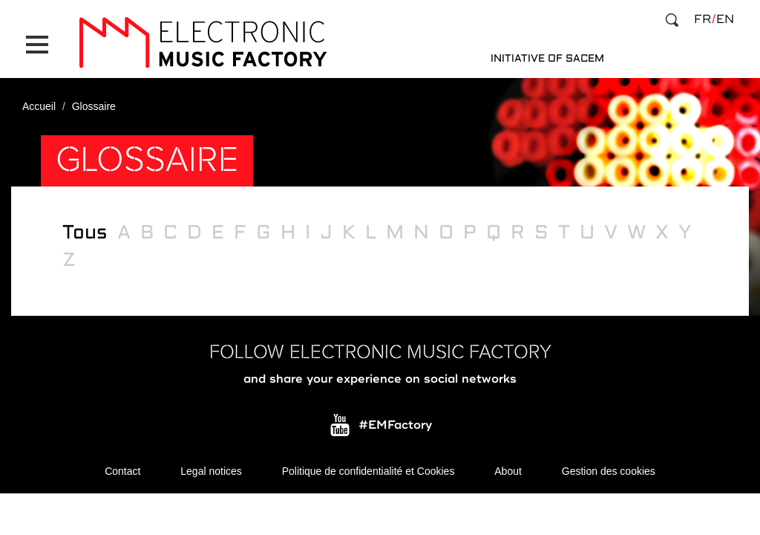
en (725, 19)
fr (702, 19)
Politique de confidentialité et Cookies (368, 470)
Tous (85, 232)
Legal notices (211, 470)
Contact (122, 470)
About (508, 470)
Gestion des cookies (608, 470)
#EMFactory (395, 424)
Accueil (39, 106)
